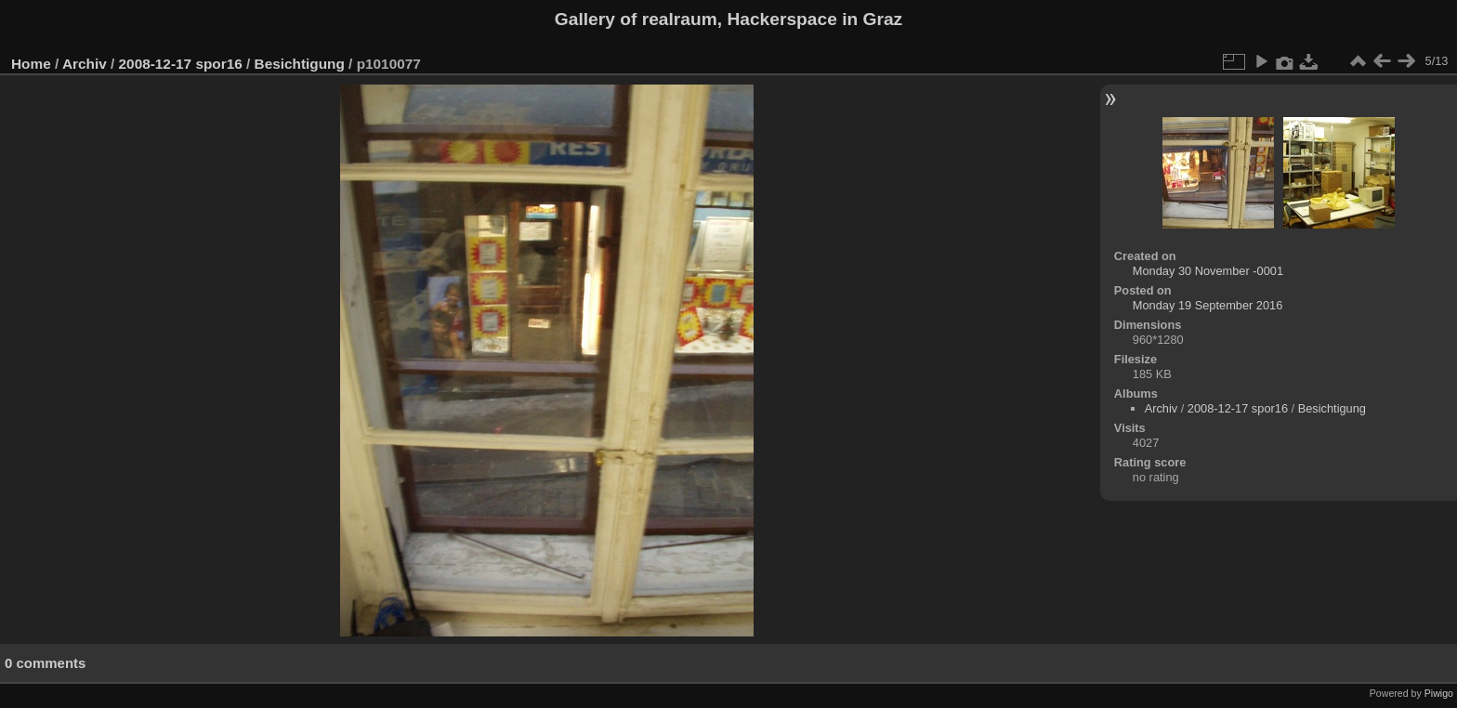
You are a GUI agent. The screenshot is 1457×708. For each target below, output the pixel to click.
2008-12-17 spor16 (181, 64)
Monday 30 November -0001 (1208, 271)
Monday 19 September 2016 (1208, 305)
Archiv (84, 64)
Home (31, 64)
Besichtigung (300, 64)
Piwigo (1438, 693)
